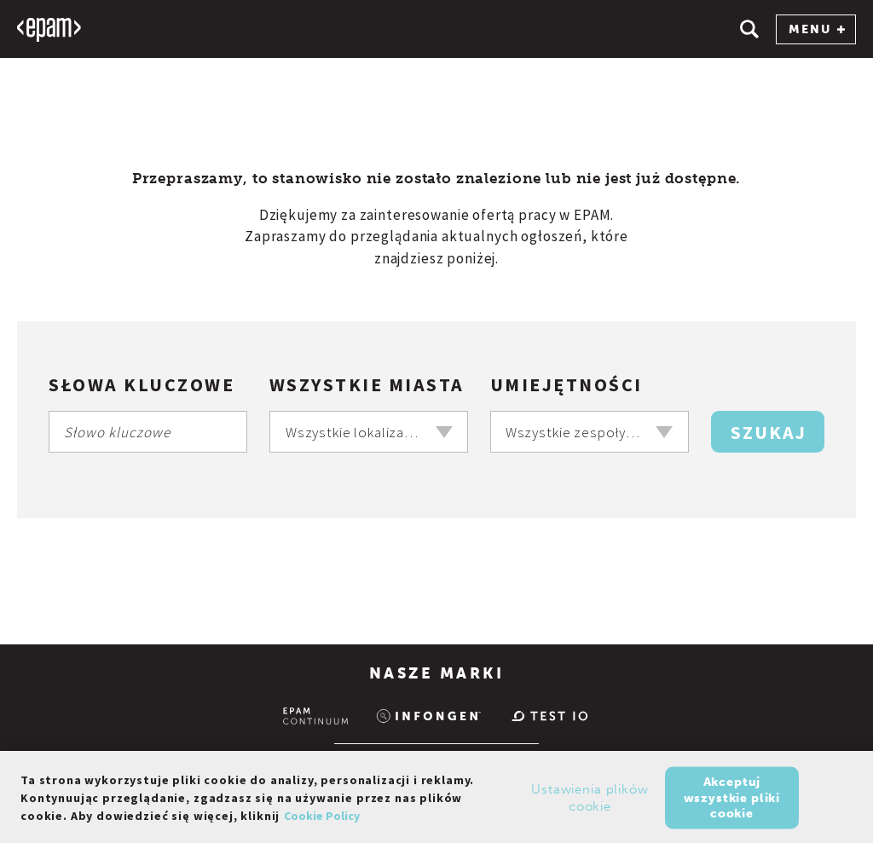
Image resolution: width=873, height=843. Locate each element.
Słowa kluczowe (141, 384)
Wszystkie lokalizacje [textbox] (355, 432)
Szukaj (769, 432)
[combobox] (368, 432)
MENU (817, 29)
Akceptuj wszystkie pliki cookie (732, 800)
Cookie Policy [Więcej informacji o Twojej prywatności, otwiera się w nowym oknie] (322, 819)
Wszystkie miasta (367, 384)
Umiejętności (566, 384)
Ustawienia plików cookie (589, 801)
